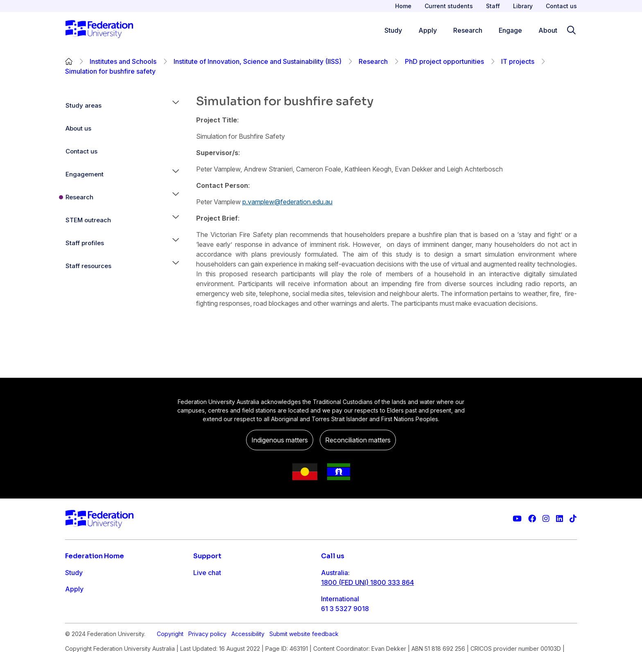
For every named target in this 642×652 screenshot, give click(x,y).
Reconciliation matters (358, 440)
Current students (449, 5)
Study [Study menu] (393, 30)
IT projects (517, 61)
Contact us (561, 5)
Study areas (84, 105)
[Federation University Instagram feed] (546, 519)
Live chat (207, 573)
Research (373, 61)
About (74, 638)
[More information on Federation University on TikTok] (573, 519)
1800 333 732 (343, 635)
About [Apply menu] (547, 30)
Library (523, 5)
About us (78, 128)
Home (403, 5)
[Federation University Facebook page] (532, 519)
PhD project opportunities (444, 61)
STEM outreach (88, 220)
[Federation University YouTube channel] (517, 519)
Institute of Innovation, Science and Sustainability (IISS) (257, 61)
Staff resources (88, 266)
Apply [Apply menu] (427, 30)
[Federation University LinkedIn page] (559, 519)
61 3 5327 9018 (345, 609)
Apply (74, 589)
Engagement (85, 174)
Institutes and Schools (123, 61)
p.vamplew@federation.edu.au (287, 202)
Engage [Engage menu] (510, 30)
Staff (493, 5)
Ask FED (206, 605)
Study (74, 573)
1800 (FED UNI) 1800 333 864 (367, 582)
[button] (175, 105)
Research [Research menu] (467, 30)
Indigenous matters (279, 440)
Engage (76, 622)
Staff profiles (85, 243)
